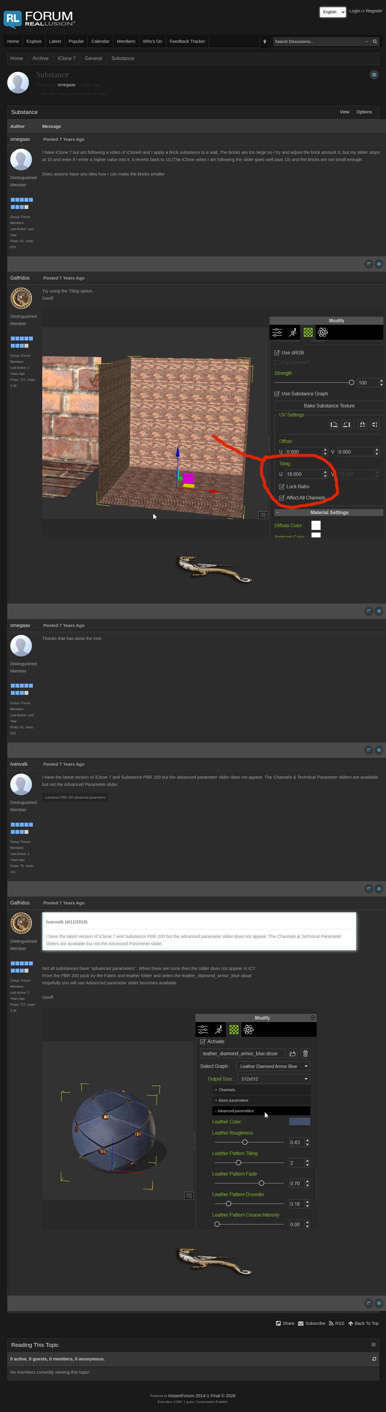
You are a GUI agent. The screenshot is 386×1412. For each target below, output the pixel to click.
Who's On (152, 41)
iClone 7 (67, 58)
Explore (34, 41)
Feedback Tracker (187, 41)
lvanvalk (19, 764)
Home (13, 41)
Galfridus (20, 277)
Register (374, 10)
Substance (123, 58)
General (93, 58)
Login (355, 10)
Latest (55, 41)
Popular (76, 41)
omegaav (67, 84)
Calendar (100, 41)
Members (126, 41)
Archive (41, 58)
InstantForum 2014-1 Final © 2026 (202, 1395)
